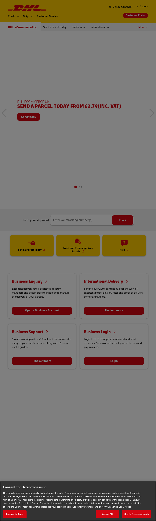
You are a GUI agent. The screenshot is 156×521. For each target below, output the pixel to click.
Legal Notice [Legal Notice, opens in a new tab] (125, 506)
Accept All (107, 514)
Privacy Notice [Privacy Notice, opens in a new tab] (110, 506)
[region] (78, 501)
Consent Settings (15, 514)
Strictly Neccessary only (136, 514)
